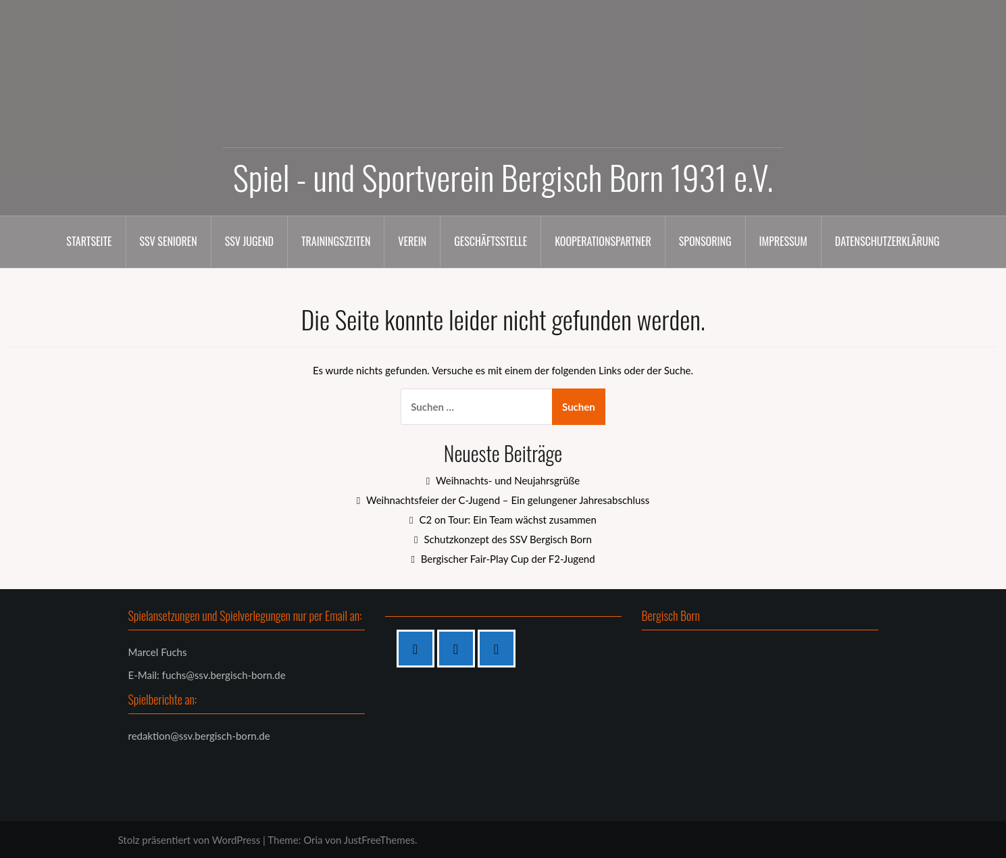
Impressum (783, 241)
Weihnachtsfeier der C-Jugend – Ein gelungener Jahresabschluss (507, 500)
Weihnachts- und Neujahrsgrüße (508, 480)
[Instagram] (459, 648)
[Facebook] (419, 648)
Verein (412, 241)
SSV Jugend (249, 241)
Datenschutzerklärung (887, 241)
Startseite (88, 241)
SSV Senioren (168, 241)
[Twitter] (500, 648)
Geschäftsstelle (490, 241)
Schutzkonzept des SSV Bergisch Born (507, 539)
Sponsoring (705, 241)
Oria (312, 840)
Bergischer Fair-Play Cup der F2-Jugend (508, 559)
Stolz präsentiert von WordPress (189, 840)
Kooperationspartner (603, 241)
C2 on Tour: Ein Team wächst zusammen (507, 519)
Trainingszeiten (335, 241)
